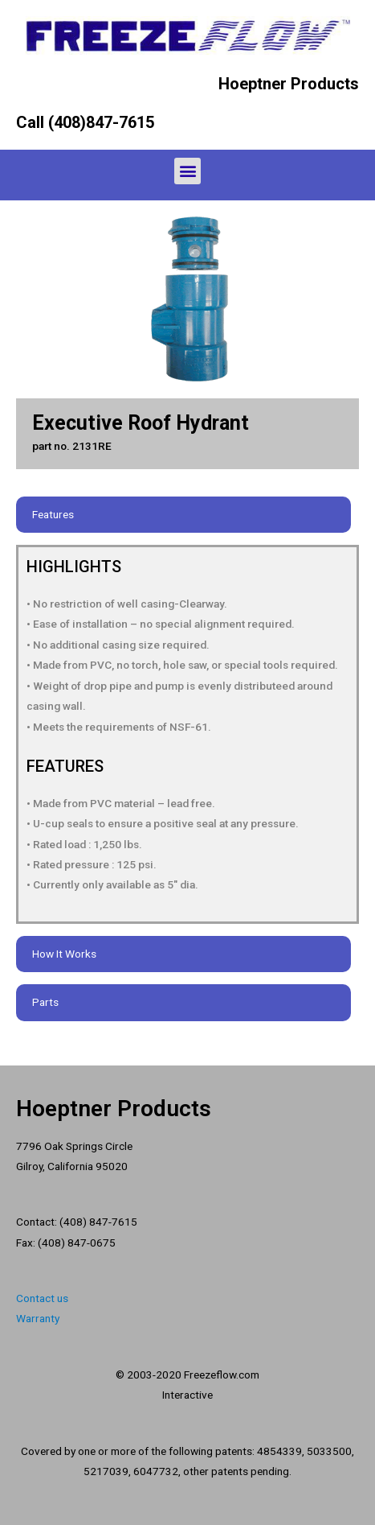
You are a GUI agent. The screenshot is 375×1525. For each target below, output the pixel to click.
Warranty (37, 1318)
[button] (187, 171)
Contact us (42, 1298)
